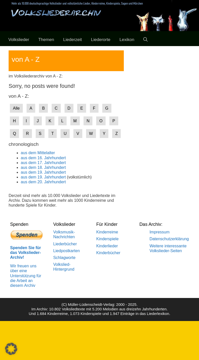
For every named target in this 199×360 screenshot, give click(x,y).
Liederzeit (72, 39)
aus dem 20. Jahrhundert (43, 182)
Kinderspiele (107, 239)
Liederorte (100, 39)
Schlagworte (64, 257)
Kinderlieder (107, 246)
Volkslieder (18, 39)
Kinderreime (107, 232)
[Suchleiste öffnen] (145, 39)
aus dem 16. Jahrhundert (43, 158)
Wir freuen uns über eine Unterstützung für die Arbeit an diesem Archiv (25, 276)
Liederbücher (65, 244)
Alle (16, 108)
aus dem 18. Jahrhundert (43, 167)
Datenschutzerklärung (169, 239)
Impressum (159, 232)
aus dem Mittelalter (38, 153)
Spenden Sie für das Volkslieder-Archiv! (25, 252)
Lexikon (127, 39)
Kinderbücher (108, 253)
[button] (11, 349)
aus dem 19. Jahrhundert (43, 172)
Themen (46, 39)
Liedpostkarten (66, 251)
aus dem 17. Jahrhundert (43, 163)
